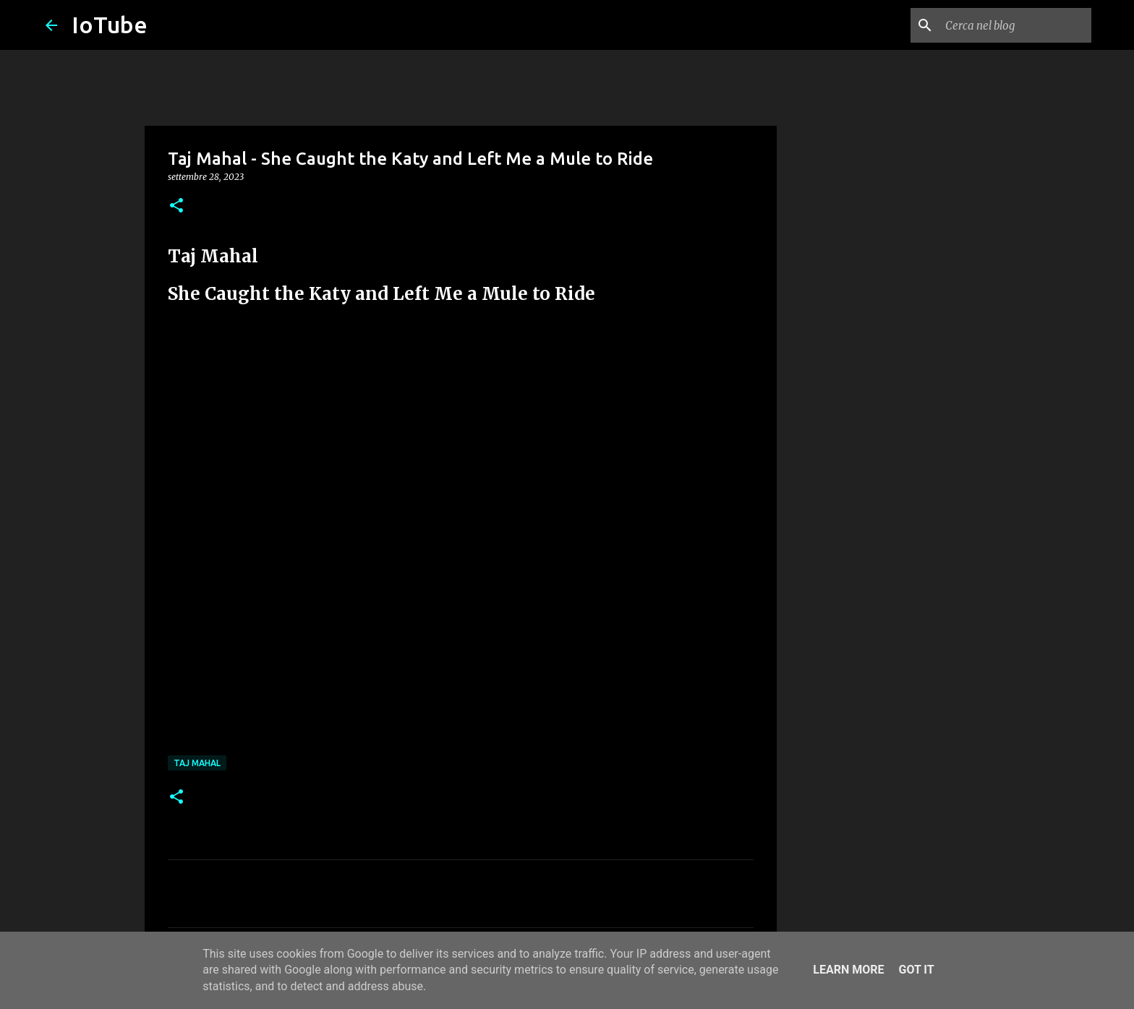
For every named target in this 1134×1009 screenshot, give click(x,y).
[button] (176, 206)
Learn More (848, 969)
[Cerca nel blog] (1015, 25)
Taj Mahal (197, 763)
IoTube (110, 25)
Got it (916, 969)
